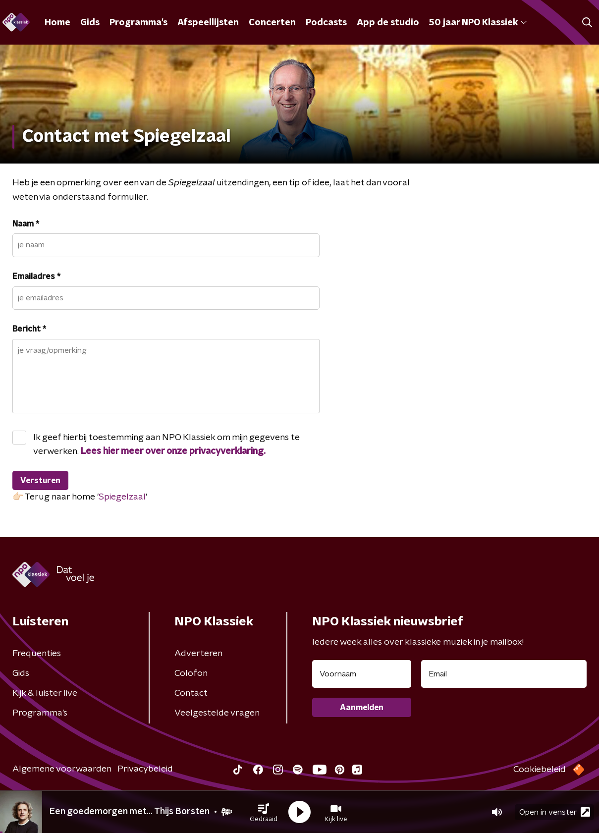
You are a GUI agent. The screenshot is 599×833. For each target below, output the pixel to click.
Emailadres (36, 276)
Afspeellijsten (208, 22)
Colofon (191, 673)
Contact (191, 693)
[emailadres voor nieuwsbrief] (504, 674)
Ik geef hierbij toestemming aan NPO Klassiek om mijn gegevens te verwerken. (166, 444)
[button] (263, 812)
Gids (90, 22)
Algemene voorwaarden (61, 769)
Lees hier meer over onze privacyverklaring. (173, 451)
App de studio (388, 22)
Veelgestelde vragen (217, 713)
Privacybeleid (145, 769)
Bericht (29, 329)
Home (57, 22)
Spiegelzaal (122, 497)
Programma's (138, 22)
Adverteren (198, 653)
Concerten (272, 22)
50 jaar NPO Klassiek (478, 22)
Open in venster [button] (554, 812)
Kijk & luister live (44, 693)
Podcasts (326, 22)
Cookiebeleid (539, 769)
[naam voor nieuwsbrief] (361, 674)
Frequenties (36, 653)
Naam (25, 224)
